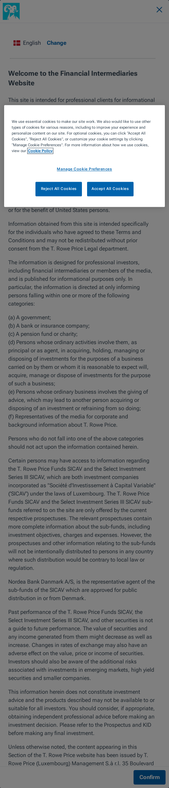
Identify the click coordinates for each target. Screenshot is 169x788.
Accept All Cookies (110, 188)
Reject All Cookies (59, 188)
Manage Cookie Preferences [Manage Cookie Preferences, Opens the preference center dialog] (84, 169)
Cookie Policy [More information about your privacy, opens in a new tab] (40, 150)
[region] (84, 156)
